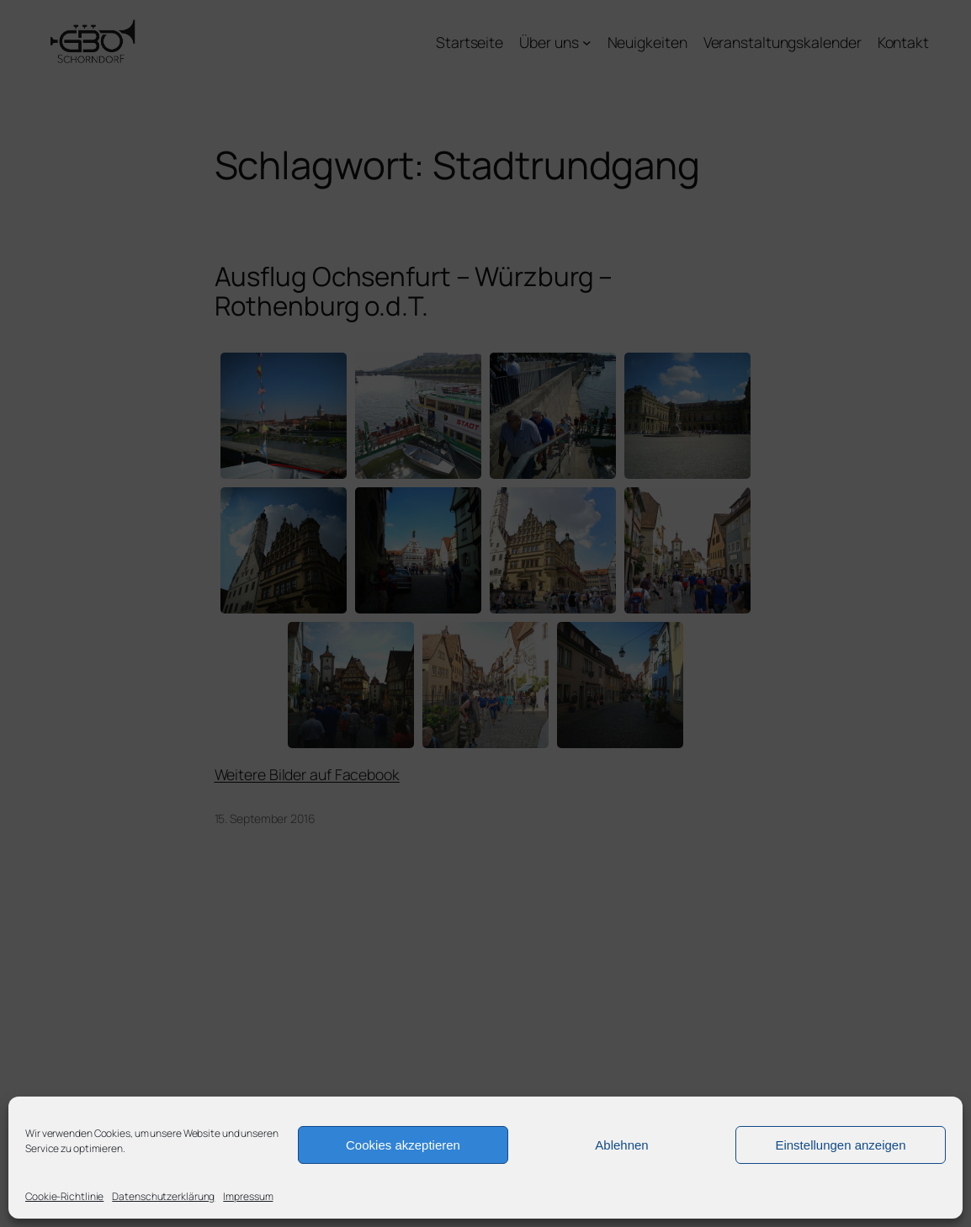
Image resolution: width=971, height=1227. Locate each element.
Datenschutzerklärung (163, 1196)
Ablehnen (621, 1145)
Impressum (248, 1196)
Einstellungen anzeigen (840, 1145)
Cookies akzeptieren (403, 1145)
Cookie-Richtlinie (64, 1196)
